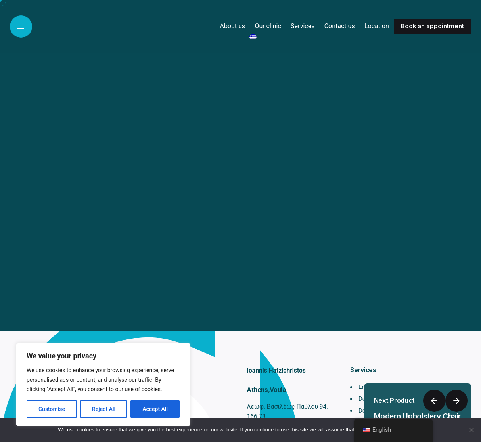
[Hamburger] (21, 26)
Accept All (155, 409)
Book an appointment (432, 26)
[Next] (456, 401)
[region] (103, 384)
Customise (51, 409)
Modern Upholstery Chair (417, 416)
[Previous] (434, 401)
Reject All (103, 409)
